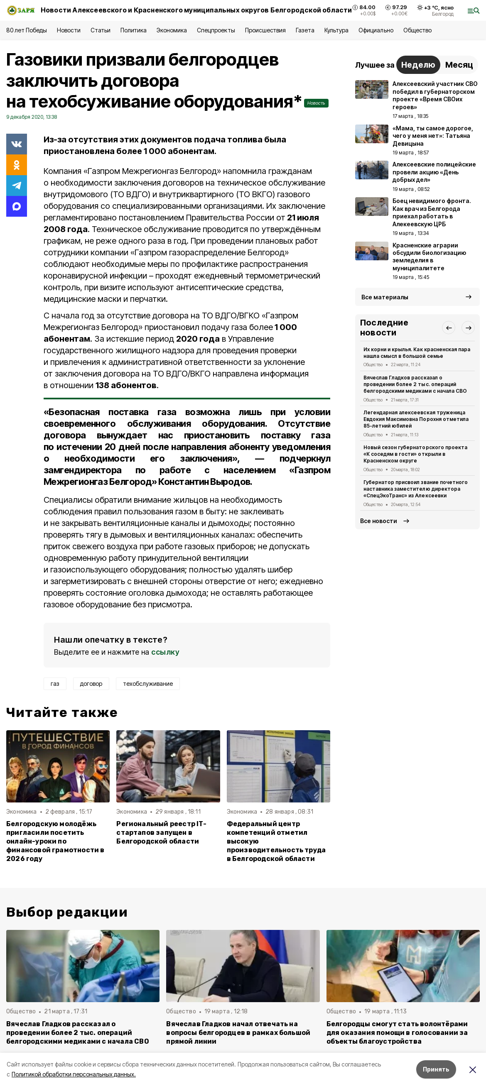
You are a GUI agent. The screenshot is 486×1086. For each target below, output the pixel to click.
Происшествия (265, 30)
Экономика (172, 30)
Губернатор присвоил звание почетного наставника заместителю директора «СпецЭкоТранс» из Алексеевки (415, 489)
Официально (375, 30)
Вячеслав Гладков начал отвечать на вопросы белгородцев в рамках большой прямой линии (238, 1032)
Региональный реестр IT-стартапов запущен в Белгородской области (161, 832)
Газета (305, 30)
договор (91, 683)
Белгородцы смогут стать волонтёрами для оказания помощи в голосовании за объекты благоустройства (397, 1032)
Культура (336, 30)
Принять (436, 1069)
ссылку (165, 652)
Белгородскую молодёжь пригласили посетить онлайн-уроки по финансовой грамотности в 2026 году (55, 841)
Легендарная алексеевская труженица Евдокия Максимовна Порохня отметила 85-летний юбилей (416, 419)
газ (55, 683)
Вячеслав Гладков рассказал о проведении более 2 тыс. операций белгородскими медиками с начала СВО (415, 384)
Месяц (459, 65)
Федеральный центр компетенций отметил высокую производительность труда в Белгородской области (276, 841)
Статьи (100, 30)
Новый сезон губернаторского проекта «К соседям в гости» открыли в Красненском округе (415, 454)
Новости (68, 30)
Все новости (378, 520)
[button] (448, 327)
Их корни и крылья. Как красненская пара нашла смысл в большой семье (416, 352)
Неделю (418, 65)
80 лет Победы (26, 30)
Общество (417, 30)
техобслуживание (148, 683)
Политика (133, 30)
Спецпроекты (216, 30)
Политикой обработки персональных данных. (74, 1074)
